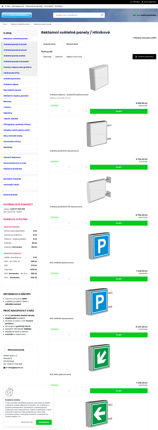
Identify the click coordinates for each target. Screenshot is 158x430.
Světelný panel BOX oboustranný (80, 96)
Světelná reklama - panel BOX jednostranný (55, 96)
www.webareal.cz (88, 427)
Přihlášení (136, 2)
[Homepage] (2, 6)
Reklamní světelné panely (20, 24)
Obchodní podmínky (34, 6)
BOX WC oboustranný (96, 208)
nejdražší (59, 57)
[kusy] (48, 113)
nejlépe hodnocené (74, 57)
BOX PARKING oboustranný (55, 153)
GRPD (88, 405)
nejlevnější (47, 57)
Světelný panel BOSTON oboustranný (111, 96)
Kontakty (59, 6)
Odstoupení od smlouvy (96, 414)
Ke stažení (48, 6)
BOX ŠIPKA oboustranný (111, 153)
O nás (7, 6)
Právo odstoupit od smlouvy (97, 411)
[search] (102, 16)
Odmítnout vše (26, 422)
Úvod (5, 24)
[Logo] (17, 15)
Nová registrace (150, 2)
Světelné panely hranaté (42, 24)
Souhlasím (44, 422)
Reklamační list (131, 414)
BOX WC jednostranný (139, 153)
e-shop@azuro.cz (14, 367)
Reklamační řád (92, 408)
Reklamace (90, 417)
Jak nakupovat (18, 6)
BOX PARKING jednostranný (142, 95)
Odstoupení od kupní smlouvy (137, 411)
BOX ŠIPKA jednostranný (83, 153)
